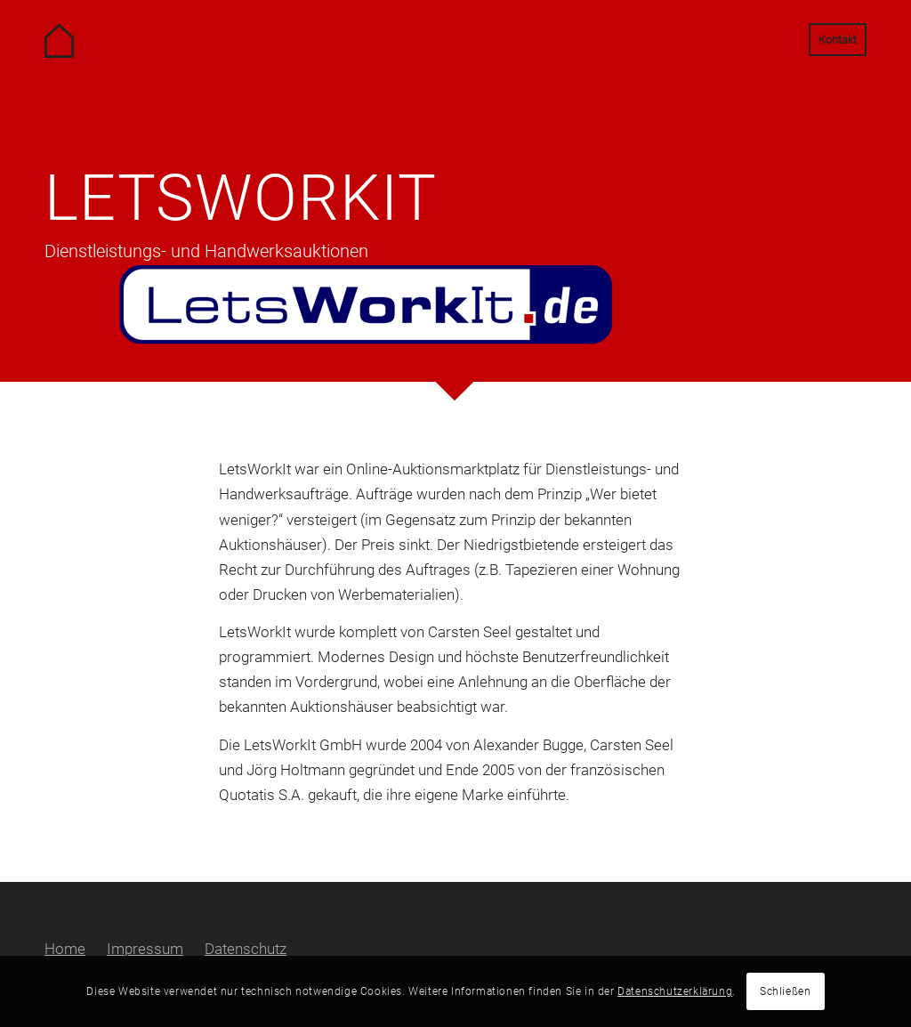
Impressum (145, 949)
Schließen (785, 991)
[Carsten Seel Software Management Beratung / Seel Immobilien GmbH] (84, 40)
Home (64, 949)
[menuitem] (832, 40)
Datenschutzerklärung (674, 991)
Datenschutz (245, 949)
